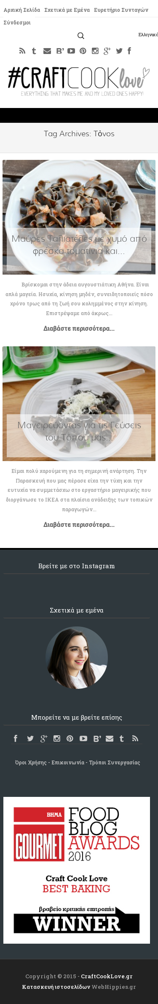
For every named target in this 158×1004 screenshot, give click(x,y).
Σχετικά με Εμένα (67, 9)
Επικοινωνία (67, 762)
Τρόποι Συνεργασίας (114, 762)
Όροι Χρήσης (31, 762)
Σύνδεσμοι (17, 22)
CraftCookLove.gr (107, 976)
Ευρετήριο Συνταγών (121, 9)
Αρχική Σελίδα (21, 9)
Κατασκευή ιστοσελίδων (56, 987)
